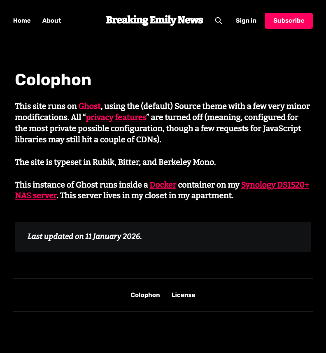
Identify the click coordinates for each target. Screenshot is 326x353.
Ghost (89, 106)
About (51, 20)
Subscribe (288, 20)
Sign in (246, 20)
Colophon (145, 295)
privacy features (116, 118)
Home (22, 20)
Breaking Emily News (154, 20)
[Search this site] (218, 20)
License (184, 295)
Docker (162, 185)
